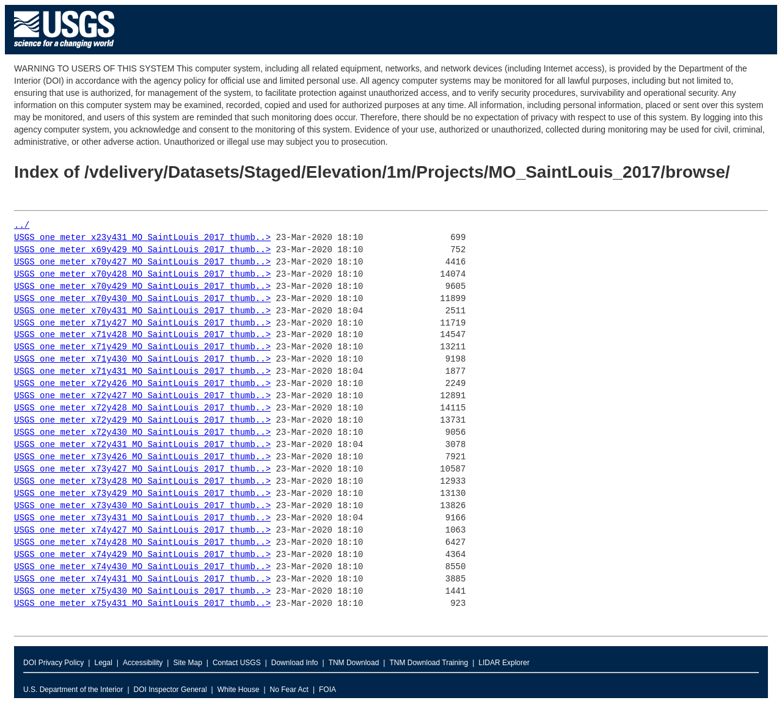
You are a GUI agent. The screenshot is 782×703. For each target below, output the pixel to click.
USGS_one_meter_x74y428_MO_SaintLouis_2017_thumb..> (142, 542)
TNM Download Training (428, 662)
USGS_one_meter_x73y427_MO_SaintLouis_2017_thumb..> (142, 469)
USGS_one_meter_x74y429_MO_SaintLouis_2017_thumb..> (142, 555)
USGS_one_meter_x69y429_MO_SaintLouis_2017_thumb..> (142, 250)
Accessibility (143, 662)
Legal (103, 662)
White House (238, 689)
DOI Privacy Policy (53, 662)
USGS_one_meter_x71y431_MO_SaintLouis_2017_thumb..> (142, 371)
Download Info (294, 662)
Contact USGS (237, 662)
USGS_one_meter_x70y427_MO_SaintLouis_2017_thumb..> (142, 262)
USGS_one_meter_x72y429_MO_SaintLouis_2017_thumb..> (142, 420)
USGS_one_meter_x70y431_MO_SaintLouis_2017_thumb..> (142, 311)
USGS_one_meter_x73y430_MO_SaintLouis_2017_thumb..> (142, 506)
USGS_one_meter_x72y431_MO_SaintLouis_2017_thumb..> (142, 445)
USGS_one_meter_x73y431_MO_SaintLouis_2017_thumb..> (142, 518)
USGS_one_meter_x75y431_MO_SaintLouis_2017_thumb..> (142, 604)
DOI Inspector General (170, 689)
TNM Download (354, 662)
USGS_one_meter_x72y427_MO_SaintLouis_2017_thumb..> (142, 396)
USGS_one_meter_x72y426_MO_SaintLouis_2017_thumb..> (142, 384)
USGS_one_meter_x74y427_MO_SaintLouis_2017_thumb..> (142, 530)
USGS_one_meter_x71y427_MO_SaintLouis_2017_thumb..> (142, 323)
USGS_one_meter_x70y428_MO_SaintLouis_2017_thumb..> (142, 274)
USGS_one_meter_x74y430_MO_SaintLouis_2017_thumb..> (142, 567)
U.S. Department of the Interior (73, 689)
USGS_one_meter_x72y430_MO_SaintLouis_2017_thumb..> (142, 433)
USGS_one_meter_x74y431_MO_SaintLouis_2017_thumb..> (142, 579)
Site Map (187, 662)
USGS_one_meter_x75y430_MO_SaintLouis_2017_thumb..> (142, 591)
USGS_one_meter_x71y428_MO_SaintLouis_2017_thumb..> (142, 335)
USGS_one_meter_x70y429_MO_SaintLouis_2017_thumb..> (142, 287)
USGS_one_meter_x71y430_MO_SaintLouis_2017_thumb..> (142, 359)
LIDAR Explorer (503, 662)
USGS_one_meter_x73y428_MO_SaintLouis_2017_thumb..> (142, 481)
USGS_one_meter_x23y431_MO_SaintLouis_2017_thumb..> (142, 238)
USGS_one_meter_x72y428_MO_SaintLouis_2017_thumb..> (142, 408)
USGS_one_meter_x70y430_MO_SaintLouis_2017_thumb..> (142, 299)
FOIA (327, 689)
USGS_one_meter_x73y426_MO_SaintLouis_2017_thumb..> (142, 457)
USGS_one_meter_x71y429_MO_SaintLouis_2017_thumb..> (142, 347)
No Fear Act (289, 689)
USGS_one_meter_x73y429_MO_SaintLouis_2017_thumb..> (142, 494)
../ (21, 225)
